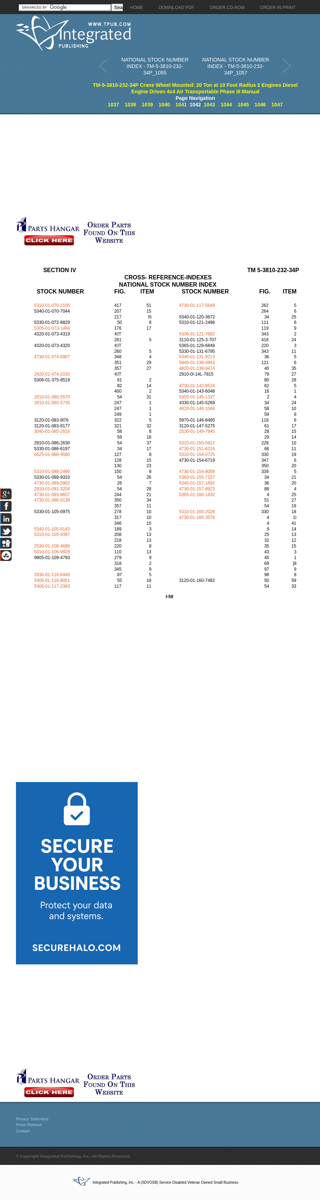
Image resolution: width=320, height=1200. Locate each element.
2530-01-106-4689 (52, 546)
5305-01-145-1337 (197, 397)
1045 (243, 104)
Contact (23, 1131)
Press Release (29, 1125)
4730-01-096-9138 (52, 500)
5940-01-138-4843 (197, 362)
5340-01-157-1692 (197, 483)
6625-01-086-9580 (52, 454)
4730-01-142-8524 (197, 385)
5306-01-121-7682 (197, 334)
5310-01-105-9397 (52, 534)
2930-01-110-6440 (52, 574)
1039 (147, 104)
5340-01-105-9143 (52, 529)
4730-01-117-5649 (197, 305)
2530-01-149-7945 (197, 431)
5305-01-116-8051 (52, 580)
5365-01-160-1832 (197, 494)
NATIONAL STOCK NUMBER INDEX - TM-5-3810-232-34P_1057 (235, 66)
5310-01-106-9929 (52, 551)
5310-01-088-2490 (52, 471)
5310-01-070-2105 (52, 305)
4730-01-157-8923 (197, 488)
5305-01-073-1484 (52, 328)
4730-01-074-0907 (52, 356)
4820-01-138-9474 (197, 368)
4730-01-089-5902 (52, 483)
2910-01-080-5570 (52, 397)
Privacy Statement (32, 1119)
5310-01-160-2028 (197, 511)
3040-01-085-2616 (52, 431)
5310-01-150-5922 (197, 442)
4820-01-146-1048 (197, 408)
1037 (113, 104)
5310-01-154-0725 (197, 454)
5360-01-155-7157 (197, 477)
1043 (209, 104)
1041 (181, 104)
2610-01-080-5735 (52, 402)
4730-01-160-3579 (197, 517)
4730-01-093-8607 (52, 494)
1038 (130, 104)
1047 (277, 104)
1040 (164, 104)
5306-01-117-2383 (52, 586)
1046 (260, 104)
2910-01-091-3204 (52, 488)
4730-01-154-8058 (197, 471)
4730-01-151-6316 (197, 448)
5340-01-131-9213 (197, 356)
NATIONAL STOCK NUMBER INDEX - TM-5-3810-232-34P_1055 (154, 66)
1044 (226, 104)
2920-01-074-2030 (52, 374)
